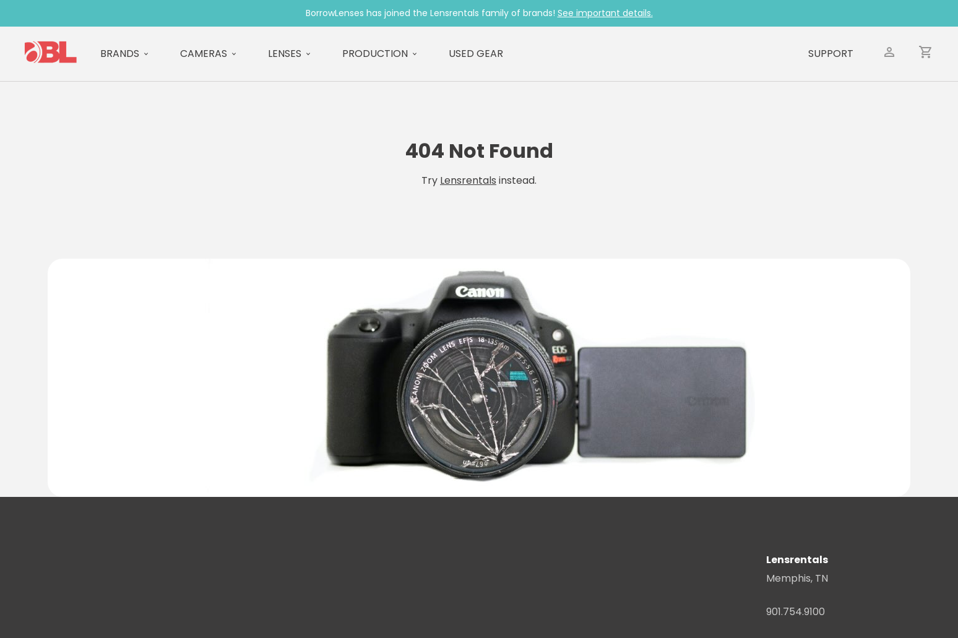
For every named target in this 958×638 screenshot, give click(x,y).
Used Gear (476, 53)
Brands (119, 53)
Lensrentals (468, 180)
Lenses (284, 53)
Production (375, 53)
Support (830, 53)
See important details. (605, 13)
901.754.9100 (795, 612)
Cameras (203, 53)
